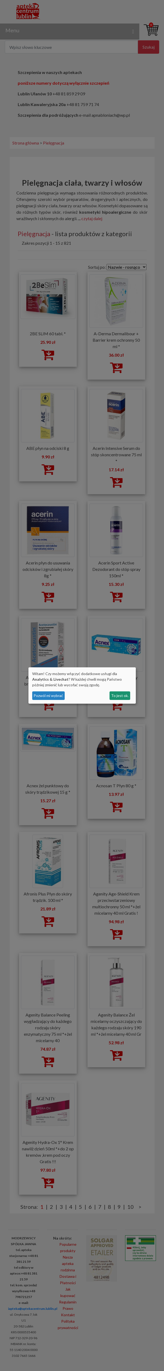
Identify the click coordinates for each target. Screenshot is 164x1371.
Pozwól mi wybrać (48, 695)
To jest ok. (120, 695)
